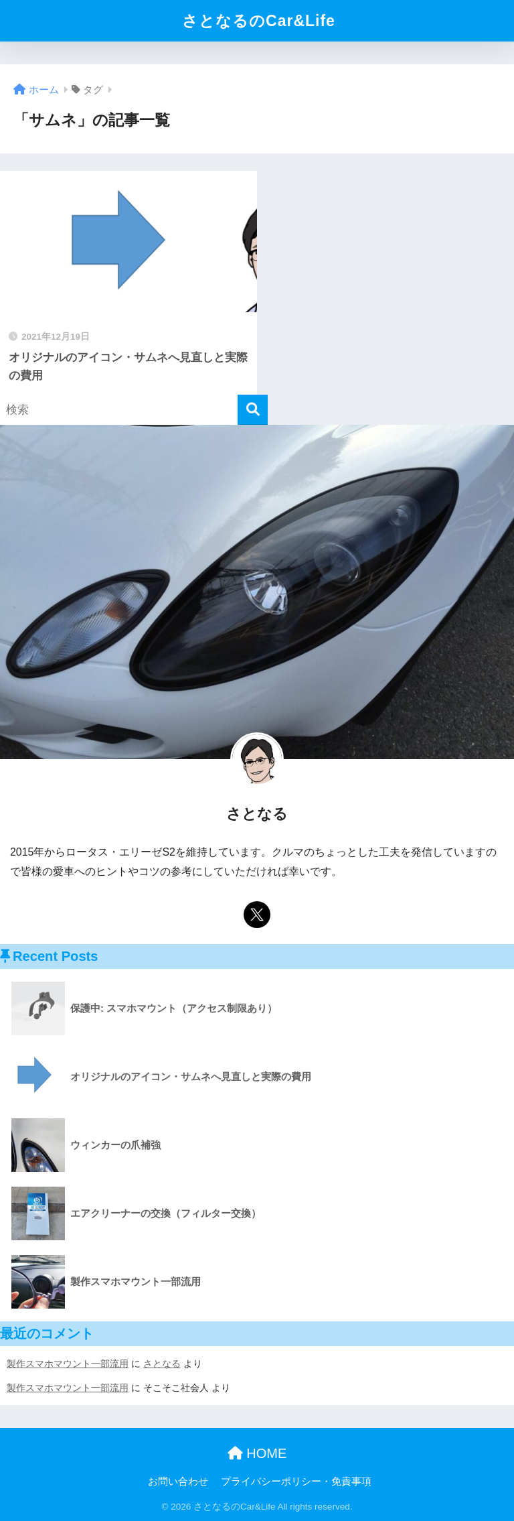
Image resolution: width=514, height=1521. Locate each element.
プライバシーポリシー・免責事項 (296, 1481)
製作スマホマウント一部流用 (67, 1363)
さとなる (162, 1363)
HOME (257, 1453)
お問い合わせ (178, 1481)
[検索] (253, 410)
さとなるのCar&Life (258, 20)
